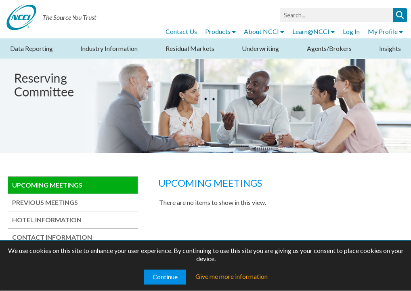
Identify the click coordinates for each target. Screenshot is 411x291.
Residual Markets (190, 48)
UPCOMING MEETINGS (47, 185)
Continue (165, 276)
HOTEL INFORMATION (47, 220)
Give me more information (231, 276)
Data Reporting (31, 48)
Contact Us (181, 31)
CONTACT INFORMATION (52, 237)
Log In (351, 31)
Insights (390, 48)
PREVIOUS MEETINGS (45, 202)
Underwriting (260, 48)
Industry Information (109, 48)
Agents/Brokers (329, 48)
